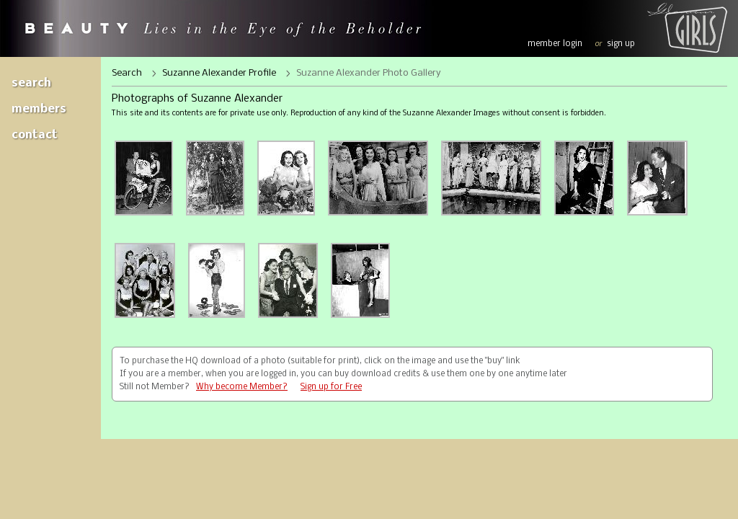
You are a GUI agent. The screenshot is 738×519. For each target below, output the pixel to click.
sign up (621, 44)
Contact (35, 135)
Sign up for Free (331, 387)
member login (555, 44)
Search (31, 83)
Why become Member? (242, 387)
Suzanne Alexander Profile (219, 73)
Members (39, 109)
